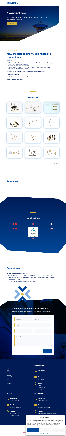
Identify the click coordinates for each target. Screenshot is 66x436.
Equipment (9, 375)
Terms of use (48, 433)
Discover (11, 23)
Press (8, 380)
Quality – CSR (9, 376)
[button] (63, 417)
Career (8, 378)
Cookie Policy (42, 433)
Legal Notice (9, 383)
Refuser (45, 430)
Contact (8, 382)
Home (8, 370)
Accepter (33, 430)
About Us (8, 371)
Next (57, 164)
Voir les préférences (58, 430)
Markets (8, 374)
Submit (47, 351)
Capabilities (9, 372)
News (8, 379)
